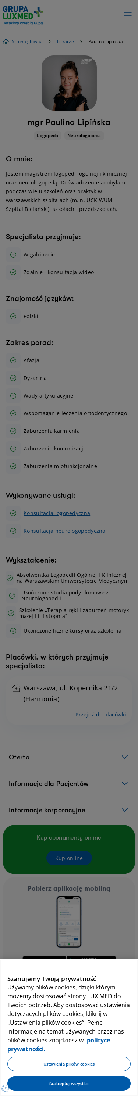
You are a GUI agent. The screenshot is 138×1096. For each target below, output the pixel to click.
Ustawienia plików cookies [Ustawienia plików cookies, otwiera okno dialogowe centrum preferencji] (69, 1064)
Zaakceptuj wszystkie (69, 1083)
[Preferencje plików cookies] (5, 1088)
